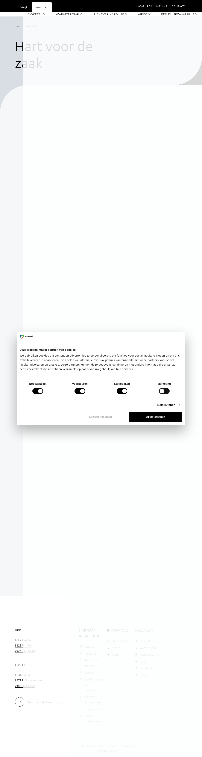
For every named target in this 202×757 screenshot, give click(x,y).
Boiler (143, 675)
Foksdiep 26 (23, 640)
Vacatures (90, 653)
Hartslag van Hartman (92, 663)
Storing (116, 654)
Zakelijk (23, 7)
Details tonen (166, 404)
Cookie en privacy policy (92, 718)
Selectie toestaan (100, 416)
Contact (89, 646)
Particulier (41, 7)
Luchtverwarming (149, 654)
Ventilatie (146, 668)
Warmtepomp (148, 648)
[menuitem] (144, 6)
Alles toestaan (155, 416)
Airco (143, 661)
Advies (116, 648)
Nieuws (88, 672)
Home (18, 25)
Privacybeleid (92, 709)
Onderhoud (119, 641)
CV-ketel (145, 641)
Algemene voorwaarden (92, 699)
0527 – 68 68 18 (25, 651)
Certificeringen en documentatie (93, 684)
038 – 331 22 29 (25, 685)
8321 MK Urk (23, 645)
